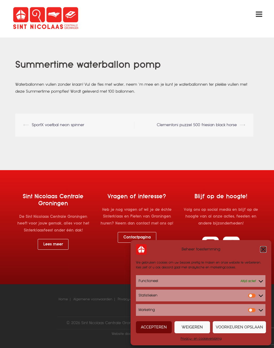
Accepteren (154, 327)
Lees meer (53, 244)
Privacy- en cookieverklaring (201, 338)
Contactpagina (137, 237)
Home (63, 299)
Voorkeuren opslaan (239, 327)
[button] (263, 249)
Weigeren (192, 327)
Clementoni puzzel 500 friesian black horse (197, 124)
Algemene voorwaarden (92, 299)
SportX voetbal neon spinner (58, 124)
